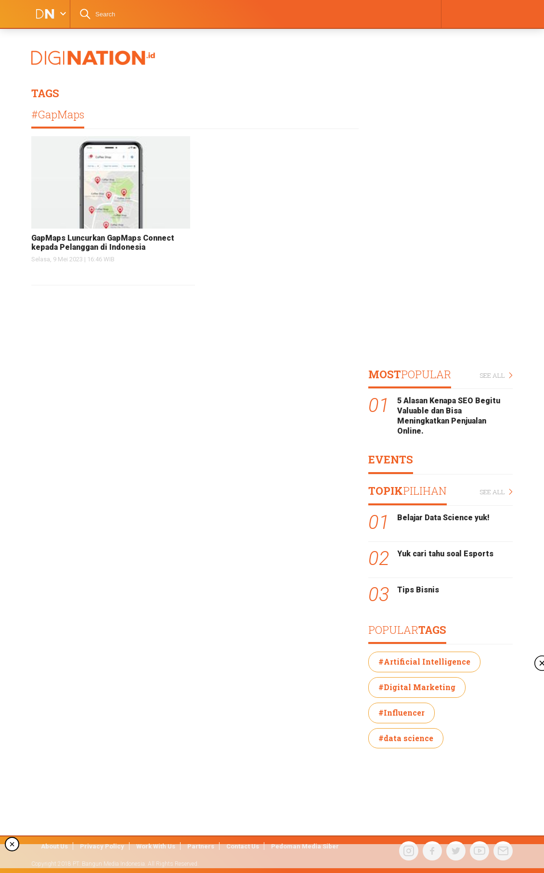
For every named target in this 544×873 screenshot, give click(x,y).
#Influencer (401, 712)
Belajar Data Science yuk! (443, 517)
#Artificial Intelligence (424, 661)
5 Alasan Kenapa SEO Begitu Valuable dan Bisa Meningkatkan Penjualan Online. (448, 415)
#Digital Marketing (416, 687)
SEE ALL (496, 376)
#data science (405, 738)
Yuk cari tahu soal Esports (445, 553)
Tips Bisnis (418, 589)
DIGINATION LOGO (42, 14)
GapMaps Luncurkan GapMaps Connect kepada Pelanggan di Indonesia (102, 242)
